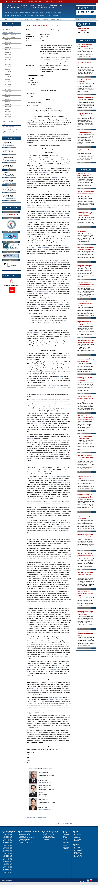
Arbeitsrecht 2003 (7, 869)
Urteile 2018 (7, 49)
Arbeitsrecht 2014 (7, 852)
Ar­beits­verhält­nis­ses (64, 217)
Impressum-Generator (10, 15)
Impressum (77, 837)
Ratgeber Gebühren (39, 15)
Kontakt (65, 839)
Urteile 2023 (7, 39)
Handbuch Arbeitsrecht (25, 12)
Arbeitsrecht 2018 (7, 845)
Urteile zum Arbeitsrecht (50, 12)
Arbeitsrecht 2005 (7, 866)
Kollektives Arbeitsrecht (49, 837)
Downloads (66, 834)
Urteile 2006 (7, 79)
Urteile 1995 (7, 106)
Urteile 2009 (7, 72)
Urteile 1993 (7, 111)
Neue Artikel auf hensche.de (26, 837)
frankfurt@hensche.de (10, 153)
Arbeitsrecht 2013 (7, 853)
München (38, 19)
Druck (64, 836)
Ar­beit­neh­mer (56, 458)
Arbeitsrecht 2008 (7, 861)
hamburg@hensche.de (10, 160)
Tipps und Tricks (6, 29)
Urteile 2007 (7, 77)
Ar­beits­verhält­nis (55, 177)
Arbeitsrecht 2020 (7, 842)
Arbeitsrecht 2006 (7, 864)
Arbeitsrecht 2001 (7, 872)
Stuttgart (52, 19)
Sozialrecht (46, 839)
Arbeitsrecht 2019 (7, 844)
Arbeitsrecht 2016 (7, 849)
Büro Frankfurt (78, 847)
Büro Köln (77, 852)
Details (9, 147)
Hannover (26, 19)
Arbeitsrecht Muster (29, 15)
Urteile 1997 (7, 101)
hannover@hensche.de (10, 168)
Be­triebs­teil (57, 665)
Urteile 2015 (7, 57)
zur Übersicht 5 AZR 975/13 (64, 824)
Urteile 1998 (7, 99)
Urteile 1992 (7, 114)
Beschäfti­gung (55, 260)
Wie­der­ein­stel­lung (35, 219)
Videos (4, 124)
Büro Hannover (78, 850)
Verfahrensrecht (47, 841)
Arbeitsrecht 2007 (7, 863)
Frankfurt (12, 19)
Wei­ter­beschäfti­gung (45, 172)
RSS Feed (66, 842)
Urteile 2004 (7, 84)
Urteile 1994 (7, 109)
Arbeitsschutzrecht (48, 836)
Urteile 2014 (7, 59)
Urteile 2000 (7, 94)
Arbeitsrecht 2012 (7, 855)
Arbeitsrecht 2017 (7, 847)
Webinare (48, 15)
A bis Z (65, 833)
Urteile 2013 (7, 62)
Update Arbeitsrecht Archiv (9, 132)
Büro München (78, 853)
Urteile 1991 (7, 116)
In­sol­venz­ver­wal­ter (51, 213)
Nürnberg (45, 19)
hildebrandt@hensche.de (45, 796)
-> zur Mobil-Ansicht (8, 24)
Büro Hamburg (78, 849)
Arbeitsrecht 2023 (7, 837)
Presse (59, 12)
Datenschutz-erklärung (77, 840)
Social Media (66, 844)
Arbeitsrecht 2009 (7, 860)
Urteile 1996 (7, 104)
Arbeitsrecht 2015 (7, 850)
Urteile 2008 (7, 74)
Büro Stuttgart (78, 857)
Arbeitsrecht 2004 (7, 868)
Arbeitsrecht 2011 (7, 856)
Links (64, 841)
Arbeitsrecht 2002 (7, 871)
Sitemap (65, 845)
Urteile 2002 (7, 89)
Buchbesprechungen (24, 833)
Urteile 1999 (7, 96)
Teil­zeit (52, 496)
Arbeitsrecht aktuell (14, 12)
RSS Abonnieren (7, 880)
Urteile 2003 (7, 87)
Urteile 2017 (7, 52)
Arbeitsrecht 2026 (7, 833)
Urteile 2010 (7, 69)
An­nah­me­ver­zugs (59, 304)
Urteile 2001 (7, 91)
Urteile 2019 (7, 47)
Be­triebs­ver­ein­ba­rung (54, 669)
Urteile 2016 (7, 54)
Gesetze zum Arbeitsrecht (37, 12)
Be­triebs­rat (38, 162)
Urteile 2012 (7, 64)
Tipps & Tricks (20, 15)
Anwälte (59, 19)
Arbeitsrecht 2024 (7, 836)
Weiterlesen (82, 59)
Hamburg (19, 19)
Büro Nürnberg (78, 855)
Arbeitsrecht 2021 (7, 841)
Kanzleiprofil (55, 15)
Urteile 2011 (7, 67)
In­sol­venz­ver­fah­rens (44, 211)
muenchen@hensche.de (10, 183)
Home (6, 12)
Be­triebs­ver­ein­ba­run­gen (55, 697)
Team (75, 836)
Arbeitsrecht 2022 (7, 839)
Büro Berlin (77, 846)
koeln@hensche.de (9, 175)
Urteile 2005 (7, 82)
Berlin (6, 19)
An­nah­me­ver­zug (43, 378)
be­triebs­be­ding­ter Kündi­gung (46, 247)
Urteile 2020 (7, 44)
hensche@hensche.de (44, 782)
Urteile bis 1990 (8, 119)
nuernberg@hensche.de (10, 190)
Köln (32, 19)
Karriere (65, 837)
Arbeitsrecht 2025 (7, 834)
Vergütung (38, 302)
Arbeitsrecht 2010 (7, 858)
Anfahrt (4, 147)
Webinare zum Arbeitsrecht (9, 129)
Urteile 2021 (7, 42)
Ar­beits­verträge (53, 522)
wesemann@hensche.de (45, 809)
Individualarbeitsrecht (48, 834)
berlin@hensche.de (9, 145)
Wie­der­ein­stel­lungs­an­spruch (45, 291)
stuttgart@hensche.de (10, 198)
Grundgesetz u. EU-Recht (50, 833)
